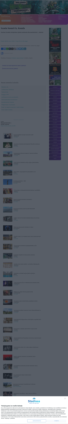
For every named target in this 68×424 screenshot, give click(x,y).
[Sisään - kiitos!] (65, 399)
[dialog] (34, 410)
